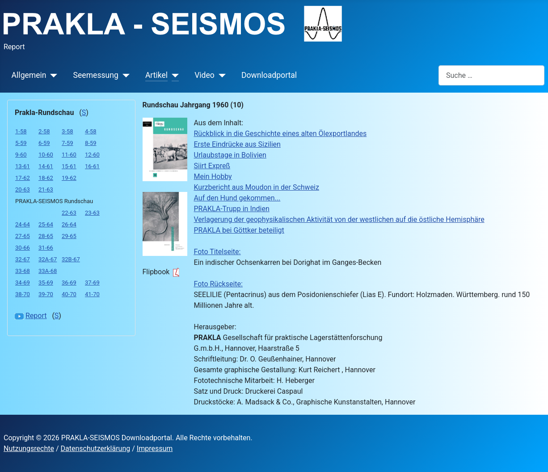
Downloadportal (269, 75)
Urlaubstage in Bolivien (230, 155)
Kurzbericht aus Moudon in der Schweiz (256, 187)
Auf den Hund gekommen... (237, 198)
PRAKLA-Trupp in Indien (232, 208)
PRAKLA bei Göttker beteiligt (239, 230)
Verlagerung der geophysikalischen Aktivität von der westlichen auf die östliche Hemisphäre (339, 219)
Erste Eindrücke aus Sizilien (237, 144)
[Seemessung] (124, 75)
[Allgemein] (52, 75)
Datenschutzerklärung (96, 448)
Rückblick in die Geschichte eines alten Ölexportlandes (280, 133)
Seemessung (95, 75)
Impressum (155, 448)
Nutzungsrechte (29, 448)
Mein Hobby (213, 176)
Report (36, 315)
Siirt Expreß (212, 166)
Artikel (156, 75)
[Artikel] (173, 75)
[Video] (220, 75)
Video (204, 75)
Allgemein (29, 75)
